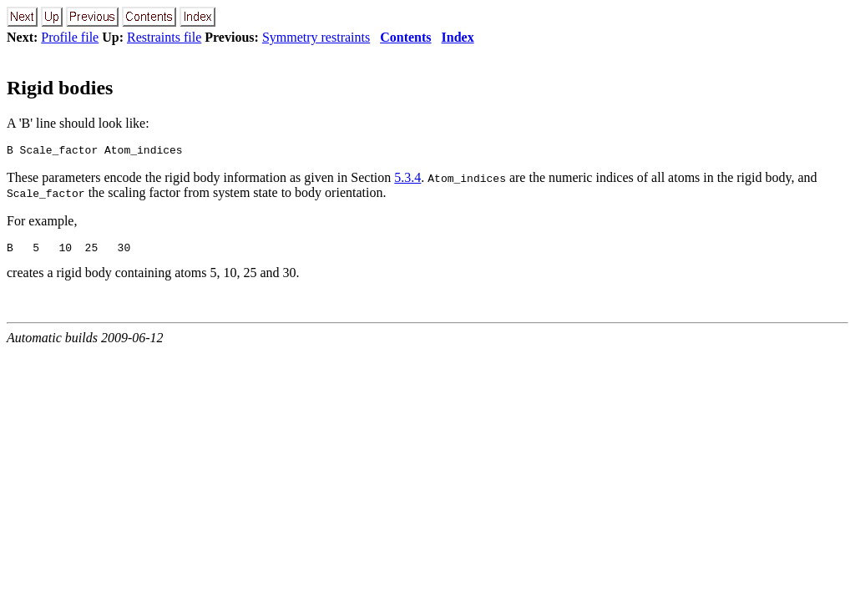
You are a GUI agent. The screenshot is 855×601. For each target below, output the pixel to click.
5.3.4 (407, 180)
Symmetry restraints (316, 37)
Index (458, 37)
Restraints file (164, 37)
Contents (405, 37)
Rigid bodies (60, 87)
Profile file (70, 37)
